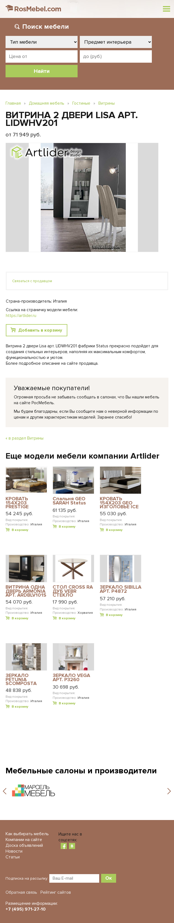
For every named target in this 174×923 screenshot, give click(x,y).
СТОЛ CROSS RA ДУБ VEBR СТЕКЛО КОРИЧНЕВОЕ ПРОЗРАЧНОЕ (73, 591)
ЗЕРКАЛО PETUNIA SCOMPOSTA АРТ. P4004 (21, 679)
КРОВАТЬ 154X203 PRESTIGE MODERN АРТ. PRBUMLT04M (22, 503)
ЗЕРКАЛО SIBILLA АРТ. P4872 (120, 589)
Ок (108, 878)
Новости (14, 851)
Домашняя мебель (46, 103)
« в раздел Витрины (25, 438)
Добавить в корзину (40, 330)
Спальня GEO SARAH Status (69, 501)
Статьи (13, 857)
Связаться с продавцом (32, 281)
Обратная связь (21, 892)
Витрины (106, 103)
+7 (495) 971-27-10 (26, 909)
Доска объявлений (24, 845)
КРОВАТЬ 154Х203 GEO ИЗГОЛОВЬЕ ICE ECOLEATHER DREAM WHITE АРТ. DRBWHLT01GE (119, 503)
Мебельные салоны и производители (81, 771)
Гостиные (81, 103)
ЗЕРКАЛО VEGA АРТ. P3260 (71, 677)
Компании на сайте (24, 839)
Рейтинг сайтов (55, 892)
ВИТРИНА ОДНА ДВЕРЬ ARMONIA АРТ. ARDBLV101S (26, 591)
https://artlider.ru (21, 315)
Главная (13, 103)
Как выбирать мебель (27, 834)
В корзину (20, 530)
